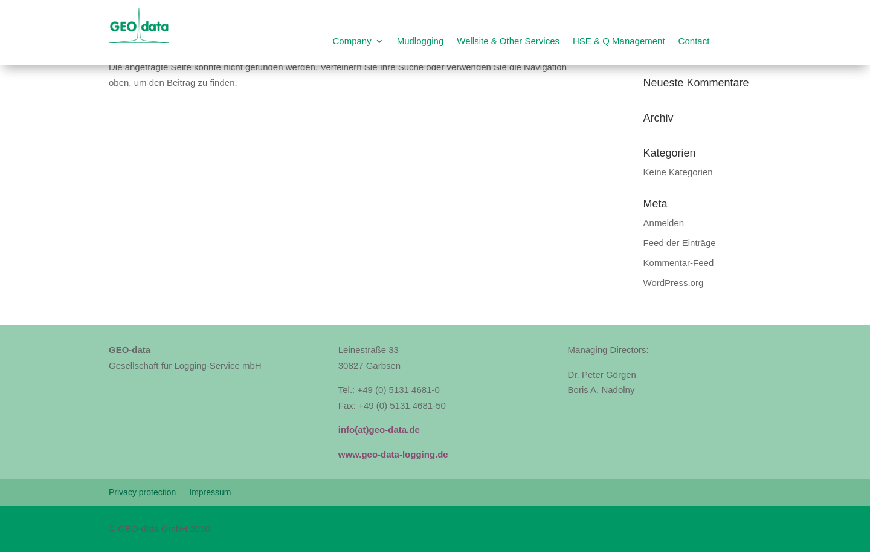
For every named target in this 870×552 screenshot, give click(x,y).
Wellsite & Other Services (508, 41)
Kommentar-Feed (678, 263)
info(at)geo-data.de (379, 429)
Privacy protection (142, 492)
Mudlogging (420, 41)
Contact (694, 41)
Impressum (210, 492)
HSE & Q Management (619, 41)
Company (351, 41)
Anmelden (664, 223)
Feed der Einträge (679, 243)
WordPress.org (673, 283)
